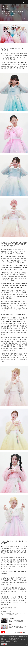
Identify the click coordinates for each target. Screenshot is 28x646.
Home (3, 8)
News (7, 8)
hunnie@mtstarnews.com (13, 611)
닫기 (26, 644)
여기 (7, 641)
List (3, 632)
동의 (4, 644)
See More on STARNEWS (21, 632)
